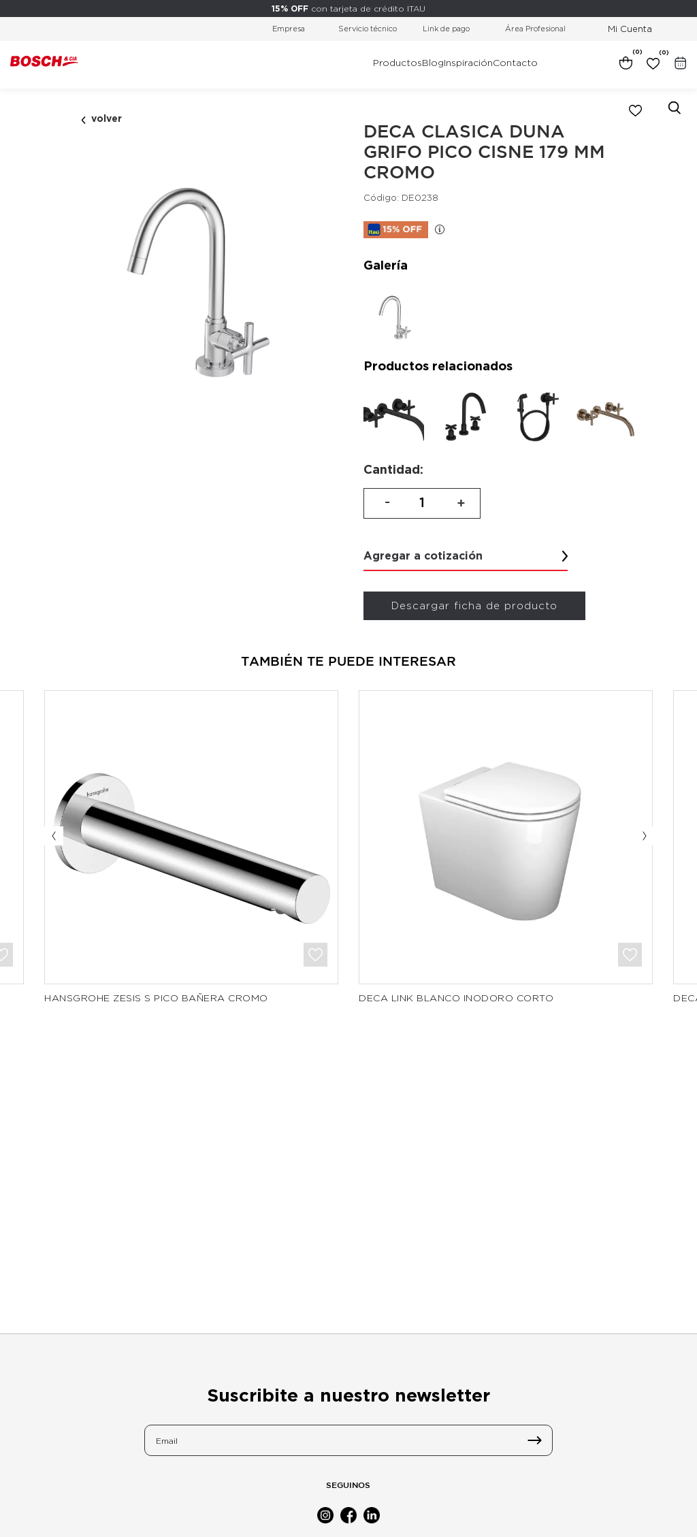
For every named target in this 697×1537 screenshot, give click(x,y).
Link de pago (446, 29)
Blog (433, 62)
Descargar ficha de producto (474, 605)
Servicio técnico (367, 29)
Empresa (288, 29)
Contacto (515, 62)
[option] (194, 278)
